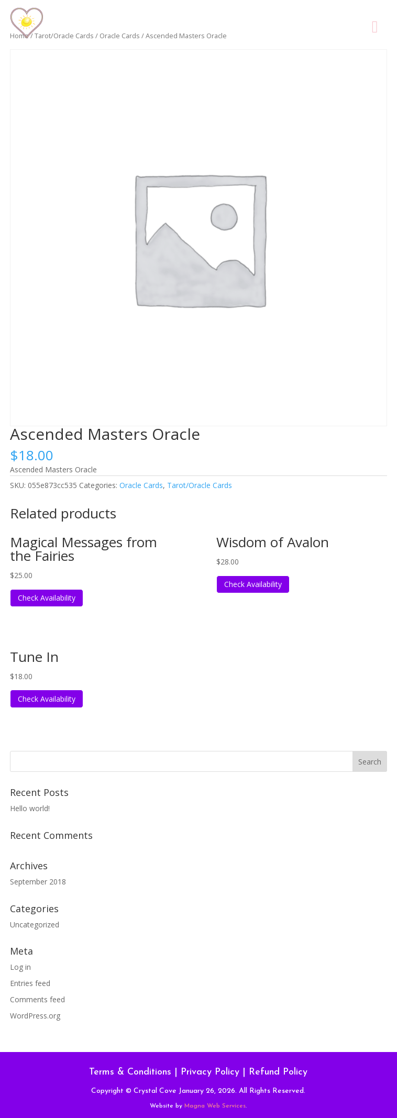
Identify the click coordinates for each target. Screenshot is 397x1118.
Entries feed (30, 983)
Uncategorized (34, 924)
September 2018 (38, 882)
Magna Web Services (215, 1106)
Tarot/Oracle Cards (199, 485)
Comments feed (37, 999)
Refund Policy (278, 1072)
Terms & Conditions (130, 1072)
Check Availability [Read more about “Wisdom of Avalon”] (253, 584)
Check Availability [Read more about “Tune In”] (46, 699)
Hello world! (30, 808)
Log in (20, 967)
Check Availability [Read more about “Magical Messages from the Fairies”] (46, 598)
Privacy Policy (210, 1072)
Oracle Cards (141, 485)
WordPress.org (35, 1016)
